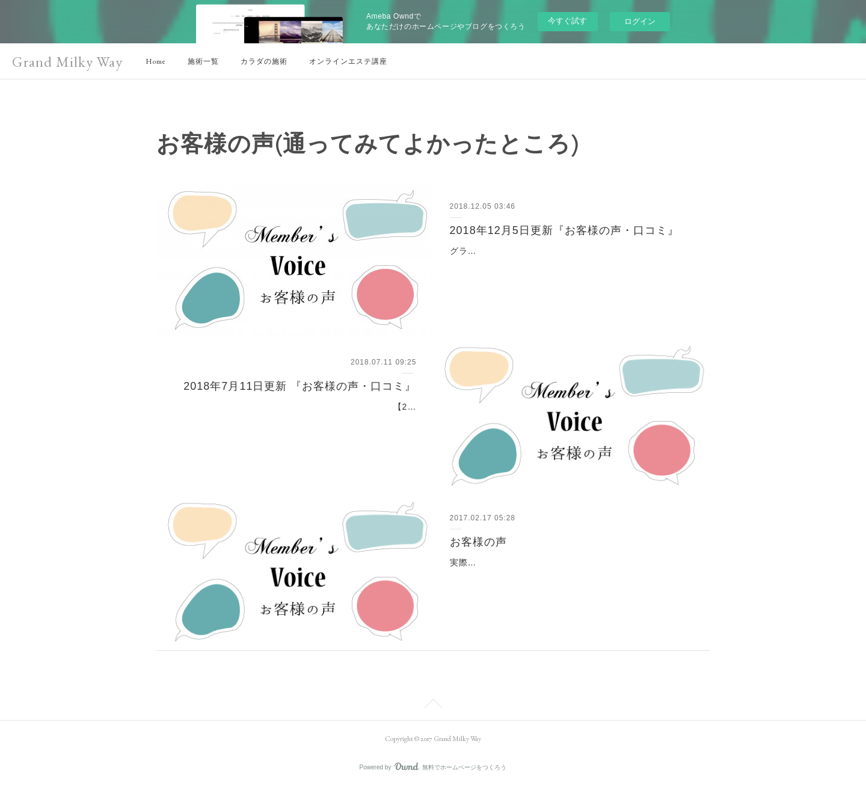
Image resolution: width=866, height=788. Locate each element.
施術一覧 (203, 61)
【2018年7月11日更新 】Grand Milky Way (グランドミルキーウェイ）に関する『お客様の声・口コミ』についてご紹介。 (298, 422)
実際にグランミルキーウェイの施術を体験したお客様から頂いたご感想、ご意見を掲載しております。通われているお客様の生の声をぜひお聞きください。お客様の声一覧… (567, 577)
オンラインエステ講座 (348, 61)
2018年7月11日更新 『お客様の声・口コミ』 (299, 386)
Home (156, 61)
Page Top (433, 705)
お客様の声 (478, 542)
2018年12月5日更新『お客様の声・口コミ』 (564, 230)
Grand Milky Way (67, 61)
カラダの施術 (264, 61)
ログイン (640, 21)
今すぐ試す (567, 20)
